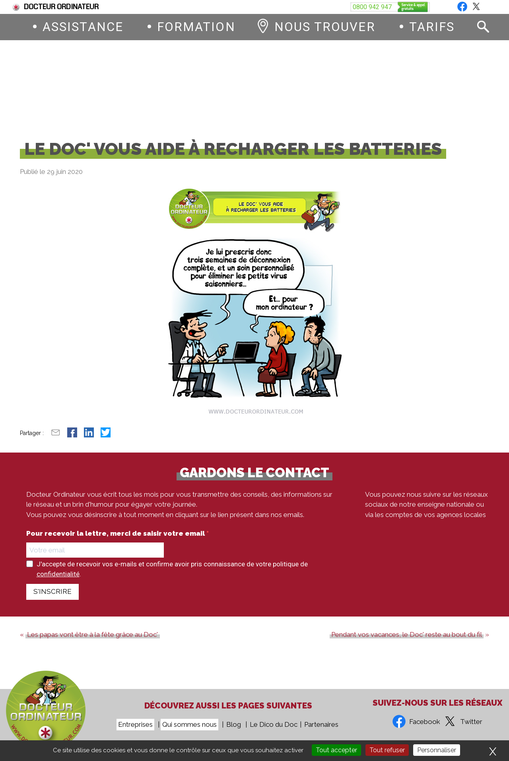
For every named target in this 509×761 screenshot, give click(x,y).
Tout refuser (387, 750)
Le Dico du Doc (273, 724)
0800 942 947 (305, 87)
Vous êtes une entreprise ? (412, 7)
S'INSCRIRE (52, 598)
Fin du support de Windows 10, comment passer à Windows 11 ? (116, 7)
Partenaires (321, 724)
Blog (481, 7)
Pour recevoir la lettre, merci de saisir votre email (116, 540)
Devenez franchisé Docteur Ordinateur (293, 7)
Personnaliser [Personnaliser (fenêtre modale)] (436, 750)
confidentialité (58, 580)
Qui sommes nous (189, 724)
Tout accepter (336, 750)
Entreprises (135, 724)
